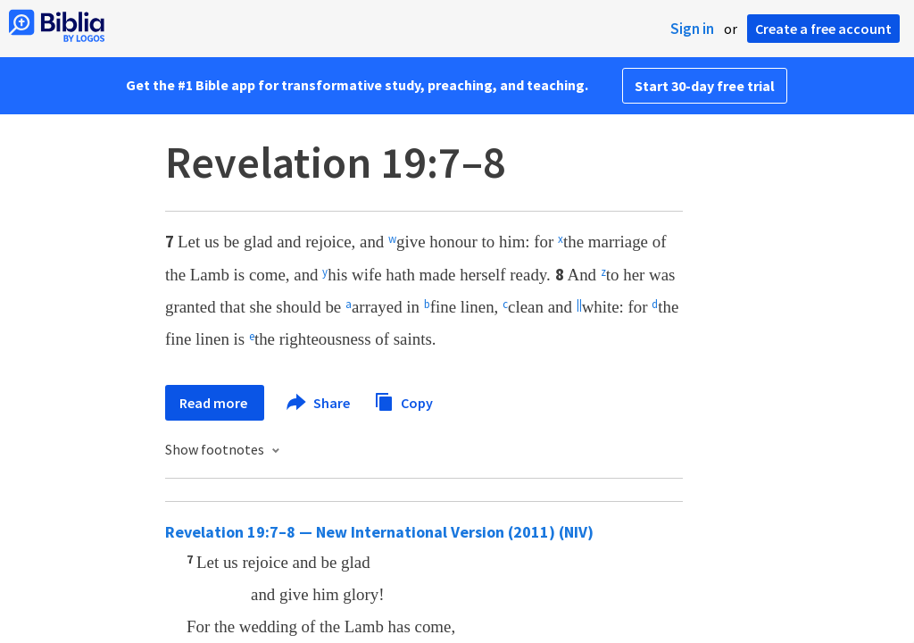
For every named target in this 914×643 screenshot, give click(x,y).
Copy (403, 400)
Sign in (692, 28)
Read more (214, 403)
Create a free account (823, 29)
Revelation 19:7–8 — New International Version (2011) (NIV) (379, 532)
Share (319, 403)
